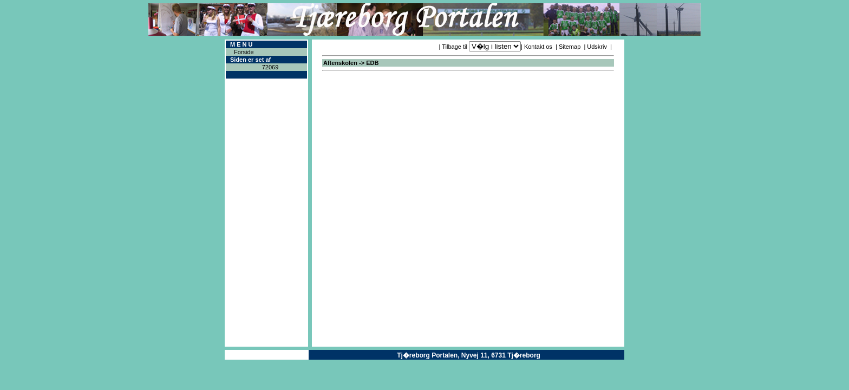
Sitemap (569, 46)
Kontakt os (538, 46)
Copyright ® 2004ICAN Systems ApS (266, 355)
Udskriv (597, 46)
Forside (244, 52)
